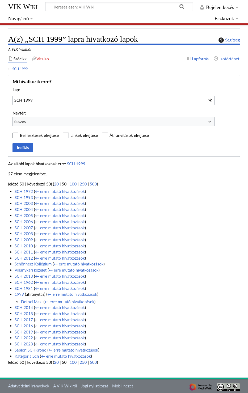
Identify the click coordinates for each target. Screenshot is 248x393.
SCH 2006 (24, 221)
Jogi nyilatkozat (94, 385)
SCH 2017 (24, 319)
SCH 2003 (24, 203)
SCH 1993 (24, 197)
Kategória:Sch (27, 356)
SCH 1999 (20, 69)
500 (93, 183)
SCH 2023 (24, 343)
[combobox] (113, 100)
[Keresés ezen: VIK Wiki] (119, 6)
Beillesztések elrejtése (39, 135)
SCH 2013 (24, 276)
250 (83, 183)
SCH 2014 (24, 307)
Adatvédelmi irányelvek (28, 385)
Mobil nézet (122, 385)
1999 (19, 294)
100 (73, 183)
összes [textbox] (20, 121)
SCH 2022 (24, 337)
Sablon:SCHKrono (31, 350)
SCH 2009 (24, 239)
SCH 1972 (24, 191)
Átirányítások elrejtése (129, 135)
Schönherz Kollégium (33, 263)
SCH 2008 (24, 233)
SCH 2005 (24, 215)
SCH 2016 (24, 325)
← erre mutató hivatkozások (60, 191)
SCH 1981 (24, 288)
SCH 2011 (24, 252)
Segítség (228, 40)
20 (56, 183)
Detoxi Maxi (32, 301)
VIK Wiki (22, 6)
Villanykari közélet (31, 270)
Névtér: (19, 113)
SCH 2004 (24, 209)
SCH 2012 (24, 258)
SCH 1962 (24, 282)
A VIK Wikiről (65, 385)
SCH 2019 (24, 331)
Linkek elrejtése (84, 135)
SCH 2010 (24, 245)
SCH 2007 (24, 227)
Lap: (16, 89)
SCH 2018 (24, 313)
